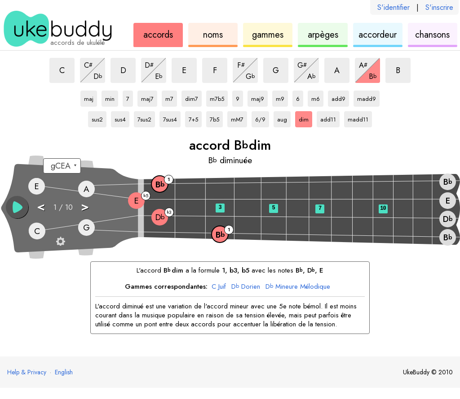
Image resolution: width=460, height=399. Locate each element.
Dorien (245, 286)
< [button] (41, 206)
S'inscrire (439, 7)
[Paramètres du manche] (60, 241)
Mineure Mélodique (297, 286)
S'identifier (393, 7)
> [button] (85, 206)
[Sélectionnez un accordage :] (62, 165)
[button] (17, 207)
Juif (219, 286)
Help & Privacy (26, 372)
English (64, 372)
